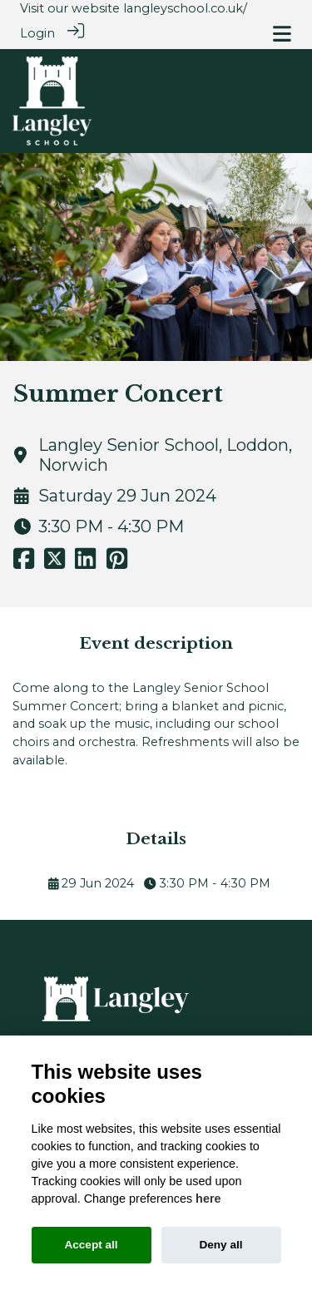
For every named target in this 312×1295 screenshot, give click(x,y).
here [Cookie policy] (208, 1198)
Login (37, 33)
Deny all (220, 1244)
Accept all (90, 1244)
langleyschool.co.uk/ (185, 8)
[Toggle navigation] (282, 33)
